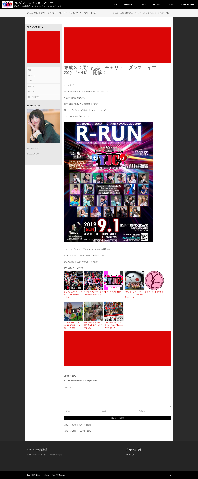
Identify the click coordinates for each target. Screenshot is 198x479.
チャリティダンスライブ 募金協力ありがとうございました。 (93, 325)
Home (115, 13)
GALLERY (31, 86)
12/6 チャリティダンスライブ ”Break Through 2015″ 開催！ (113, 325)
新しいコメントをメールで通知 (78, 425)
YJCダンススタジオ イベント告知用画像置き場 (93, 293)
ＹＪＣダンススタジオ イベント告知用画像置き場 (44, 455)
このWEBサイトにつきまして (154, 293)
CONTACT (31, 92)
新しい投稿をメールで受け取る (78, 431)
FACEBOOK (33, 148)
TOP (29, 70)
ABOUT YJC (32, 75)
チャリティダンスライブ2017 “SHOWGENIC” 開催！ (73, 294)
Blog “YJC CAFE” (33, 97)
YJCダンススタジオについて (113, 293)
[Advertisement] (117, 45)
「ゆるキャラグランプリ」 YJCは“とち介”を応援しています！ (134, 294)
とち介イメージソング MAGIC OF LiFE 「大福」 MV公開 (73, 325)
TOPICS (30, 81)
